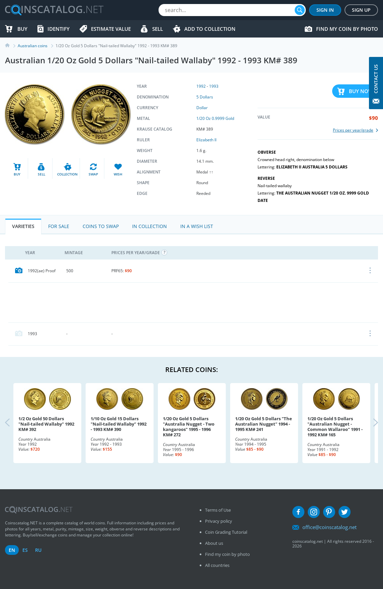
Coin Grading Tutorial (226, 532)
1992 (201, 86)
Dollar (202, 108)
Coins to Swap (101, 226)
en (12, 550)
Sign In (325, 10)
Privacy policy (218, 521)
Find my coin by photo (347, 28)
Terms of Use (218, 510)
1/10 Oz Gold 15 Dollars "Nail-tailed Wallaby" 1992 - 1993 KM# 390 (119, 424)
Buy (22, 28)
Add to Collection (209, 28)
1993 (213, 86)
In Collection (149, 226)
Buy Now (361, 91)
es (25, 550)
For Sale (58, 226)
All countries (217, 565)
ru (38, 550)
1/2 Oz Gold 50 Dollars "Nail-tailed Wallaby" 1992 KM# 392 (46, 424)
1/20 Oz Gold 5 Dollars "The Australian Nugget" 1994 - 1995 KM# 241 (263, 424)
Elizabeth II (206, 140)
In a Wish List (196, 226)
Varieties (23, 226)
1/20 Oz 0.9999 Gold (215, 118)
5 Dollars (204, 97)
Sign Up (361, 10)
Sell (157, 28)
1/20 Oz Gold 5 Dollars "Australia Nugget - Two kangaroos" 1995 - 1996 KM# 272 (188, 426)
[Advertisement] (193, 302)
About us (214, 543)
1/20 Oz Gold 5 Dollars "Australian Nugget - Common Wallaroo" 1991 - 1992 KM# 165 (335, 426)
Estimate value (111, 28)
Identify (58, 28)
